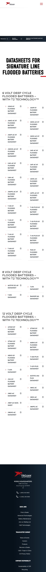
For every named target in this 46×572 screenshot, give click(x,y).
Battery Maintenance (24, 519)
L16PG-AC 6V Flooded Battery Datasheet (36, 196)
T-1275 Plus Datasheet (36, 367)
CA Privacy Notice (24, 554)
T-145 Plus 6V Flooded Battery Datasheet (36, 239)
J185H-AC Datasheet (36, 398)
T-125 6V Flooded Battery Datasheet (13, 223)
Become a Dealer (24, 547)
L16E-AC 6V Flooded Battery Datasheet (36, 154)
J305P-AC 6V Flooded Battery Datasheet (13, 138)
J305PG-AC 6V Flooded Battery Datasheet (13, 195)
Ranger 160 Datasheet (36, 297)
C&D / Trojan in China (24, 550)
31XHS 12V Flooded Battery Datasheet (13, 359)
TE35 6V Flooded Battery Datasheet (36, 253)
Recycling (25, 569)
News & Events (24, 538)
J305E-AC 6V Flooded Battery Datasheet (13, 124)
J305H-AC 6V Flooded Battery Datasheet (36, 139)
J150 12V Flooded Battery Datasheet (13, 382)
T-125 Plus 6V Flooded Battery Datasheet (36, 225)
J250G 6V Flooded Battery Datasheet (13, 110)
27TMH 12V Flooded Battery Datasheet (13, 344)
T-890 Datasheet (13, 296)
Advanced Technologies (25, 515)
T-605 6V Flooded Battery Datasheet (13, 252)
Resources (3, 38)
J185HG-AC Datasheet (13, 413)
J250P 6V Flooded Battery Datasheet (36, 111)
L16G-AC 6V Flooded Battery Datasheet (13, 166)
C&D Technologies (24, 525)
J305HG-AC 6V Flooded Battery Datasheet (13, 152)
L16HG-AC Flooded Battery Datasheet (36, 182)
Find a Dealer (25, 512)
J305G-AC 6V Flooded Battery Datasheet (36, 125)
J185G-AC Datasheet (36, 389)
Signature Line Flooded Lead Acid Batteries (34, 39)
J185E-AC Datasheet (13, 394)
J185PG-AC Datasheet (36, 408)
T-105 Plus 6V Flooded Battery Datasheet (36, 211)
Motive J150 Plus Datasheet (36, 378)
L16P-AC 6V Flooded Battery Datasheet (36, 168)
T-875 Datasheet (36, 288)
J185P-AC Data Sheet (13, 404)
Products (24, 544)
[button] (41, 4)
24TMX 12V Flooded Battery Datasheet (13, 330)
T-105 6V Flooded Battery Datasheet (13, 209)
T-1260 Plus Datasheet (36, 358)
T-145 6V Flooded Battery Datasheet (13, 238)
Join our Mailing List (25, 522)
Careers (24, 541)
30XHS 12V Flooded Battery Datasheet (36, 346)
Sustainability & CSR (24, 566)
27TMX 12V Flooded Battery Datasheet (36, 332)
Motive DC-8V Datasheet (13, 286)
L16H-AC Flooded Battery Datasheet (13, 181)
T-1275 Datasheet (13, 371)
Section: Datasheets (15, 39)
